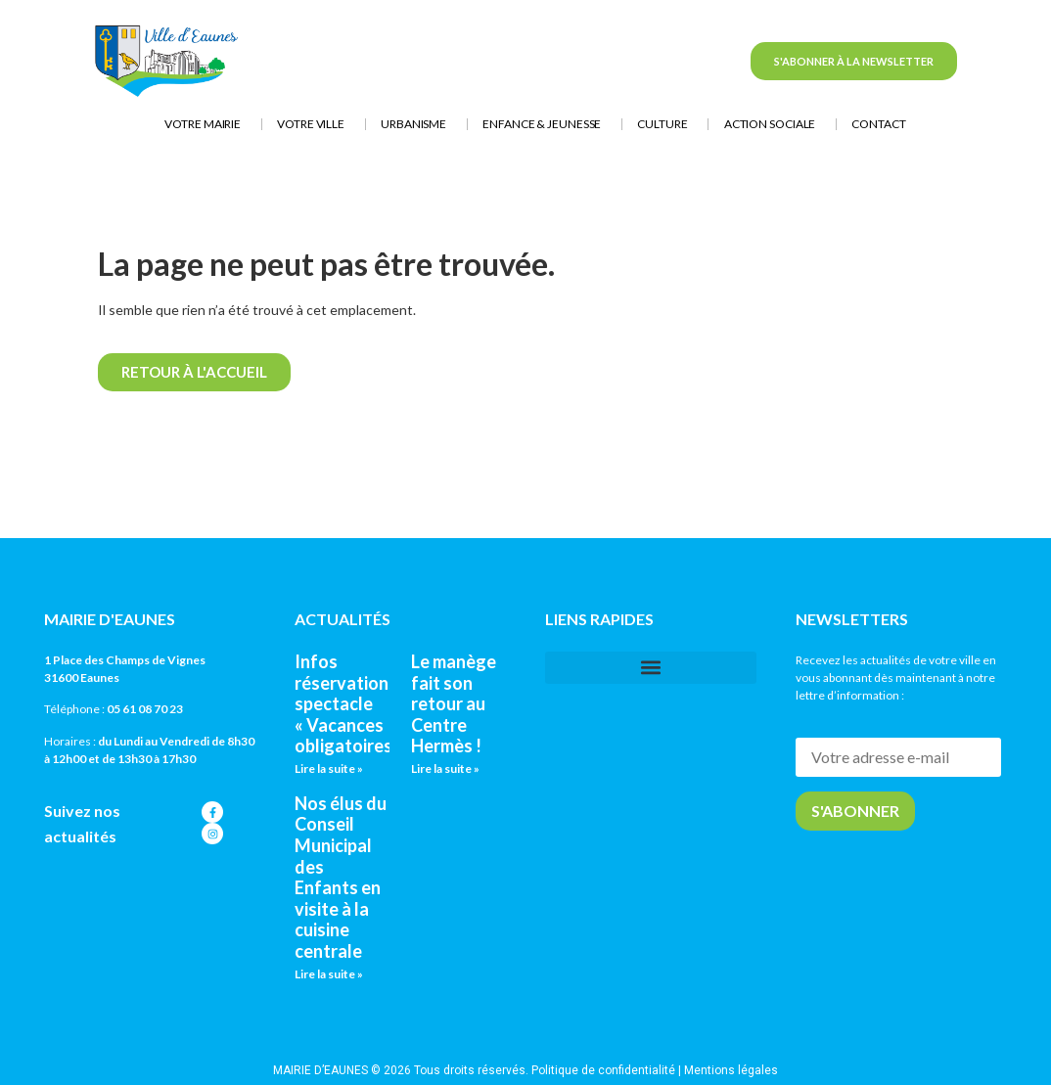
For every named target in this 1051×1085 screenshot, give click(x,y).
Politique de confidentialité (603, 1070)
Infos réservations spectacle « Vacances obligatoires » (349, 703)
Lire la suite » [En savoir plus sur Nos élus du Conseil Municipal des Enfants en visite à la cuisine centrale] (329, 974)
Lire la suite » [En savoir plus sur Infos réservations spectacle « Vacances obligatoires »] (329, 768)
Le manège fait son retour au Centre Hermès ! (453, 703)
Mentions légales (731, 1070)
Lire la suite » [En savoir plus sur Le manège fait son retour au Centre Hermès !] (445, 768)
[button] (650, 668)
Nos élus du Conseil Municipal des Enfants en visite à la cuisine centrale (341, 877)
